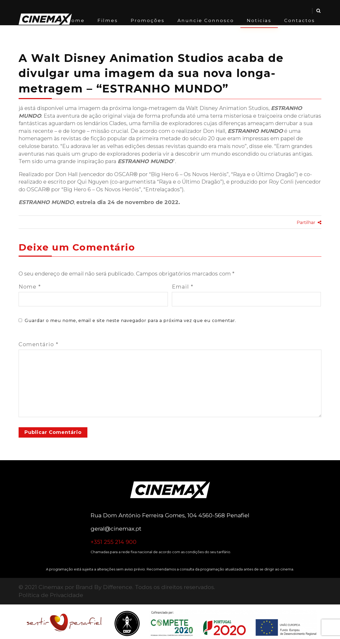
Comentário (38, 344)
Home (76, 20)
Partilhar (309, 222)
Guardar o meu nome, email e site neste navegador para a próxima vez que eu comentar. (130, 320)
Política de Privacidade (51, 595)
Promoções (148, 20)
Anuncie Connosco (205, 20)
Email (183, 286)
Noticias (259, 20)
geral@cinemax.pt (116, 528)
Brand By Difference (104, 587)
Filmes (107, 20)
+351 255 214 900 (114, 542)
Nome (30, 286)
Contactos (299, 20)
